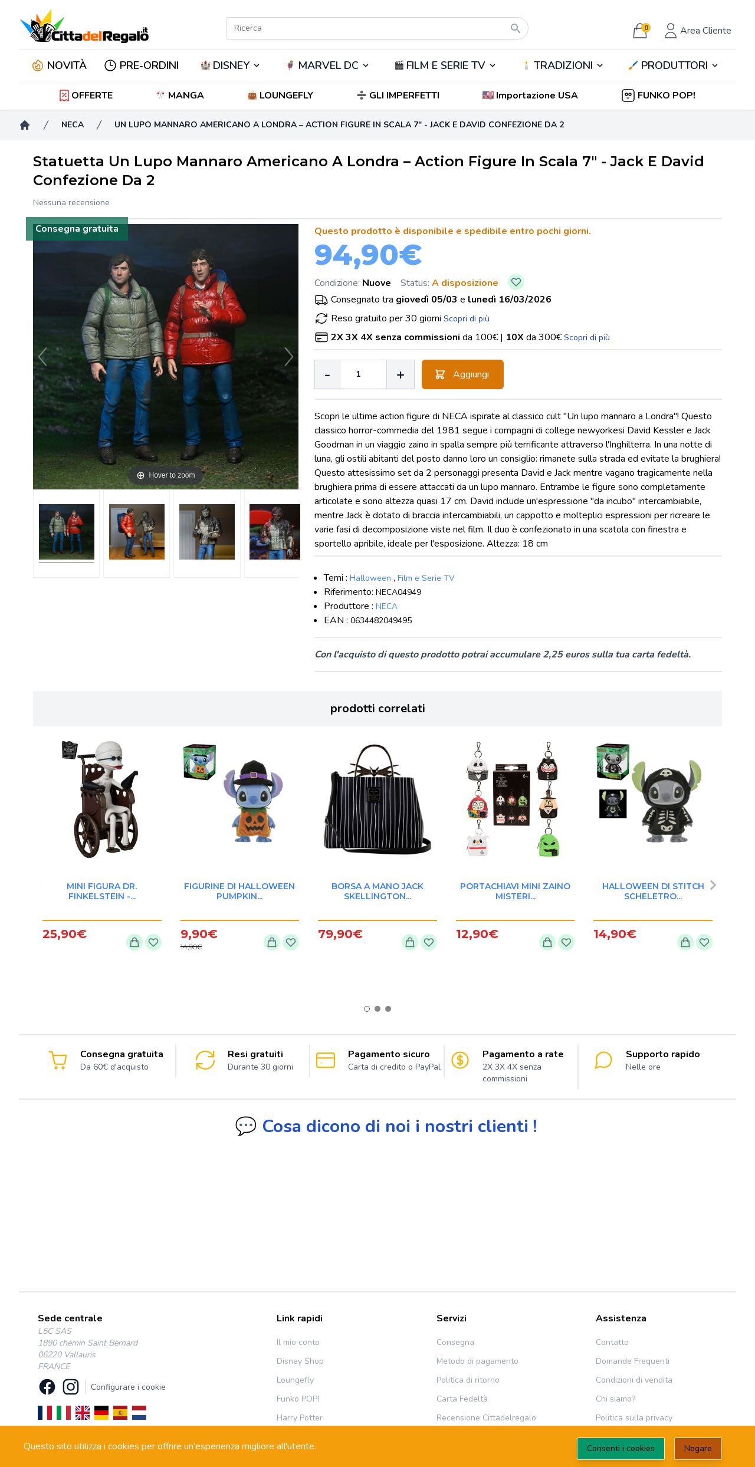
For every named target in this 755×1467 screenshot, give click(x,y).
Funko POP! (298, 1398)
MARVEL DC (328, 65)
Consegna (455, 1342)
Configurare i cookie (128, 1387)
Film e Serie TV (426, 578)
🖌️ (673, 65)
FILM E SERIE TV (445, 65)
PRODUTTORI (674, 65)
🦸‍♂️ (327, 65)
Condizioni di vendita (634, 1380)
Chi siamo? (615, 1398)
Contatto (612, 1342)
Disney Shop (300, 1361)
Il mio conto (298, 1342)
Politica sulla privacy (634, 1417)
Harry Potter (300, 1417)
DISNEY (231, 65)
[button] (531, 95)
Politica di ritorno (468, 1380)
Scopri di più (467, 318)
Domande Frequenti (632, 1361)
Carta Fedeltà (462, 1398)
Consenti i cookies (621, 1448)
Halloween (370, 578)
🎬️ (445, 65)
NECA (387, 606)
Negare (698, 1448)
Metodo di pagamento (477, 1361)
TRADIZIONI (563, 65)
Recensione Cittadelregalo (486, 1417)
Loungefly (295, 1380)
